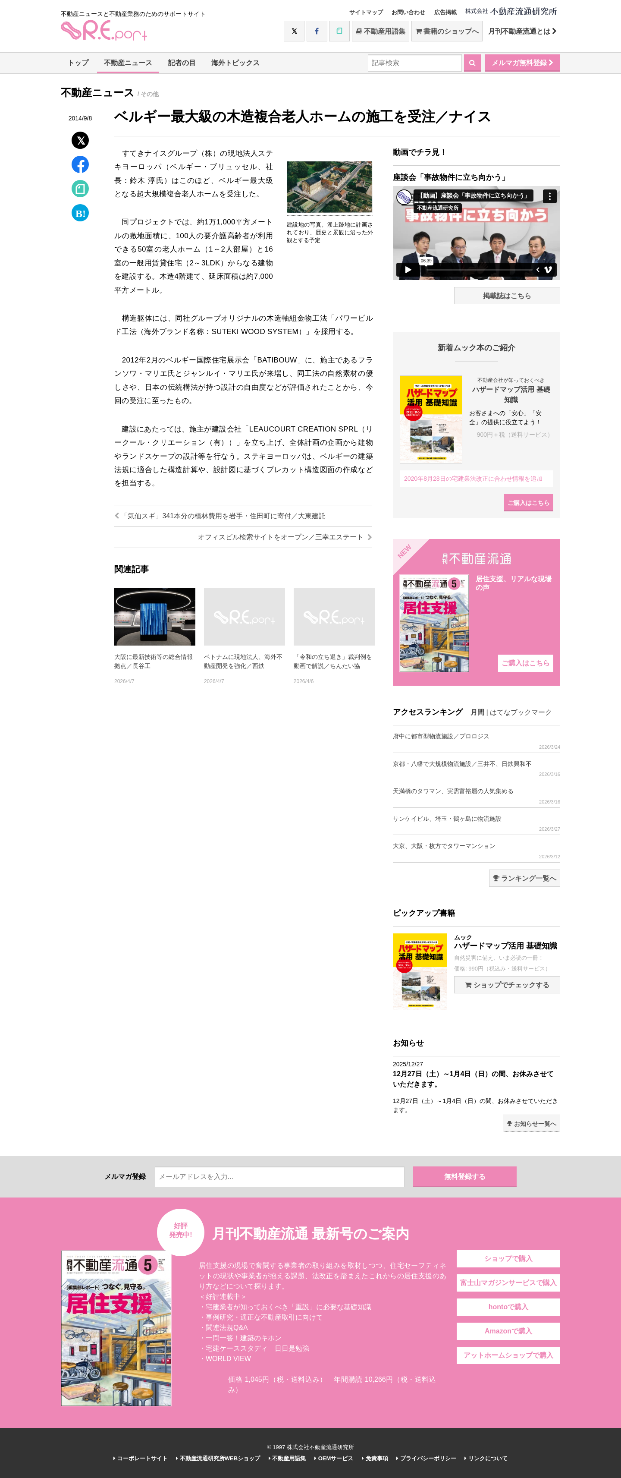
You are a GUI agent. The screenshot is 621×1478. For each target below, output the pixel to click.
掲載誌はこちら (507, 295)
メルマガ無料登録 (522, 62)
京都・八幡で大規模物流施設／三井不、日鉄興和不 (476, 768)
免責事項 (375, 1458)
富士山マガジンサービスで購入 (508, 1282)
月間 (477, 712)
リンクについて (486, 1458)
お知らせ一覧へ (531, 1123)
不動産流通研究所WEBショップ (218, 1458)
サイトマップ (366, 12)
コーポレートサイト (140, 1458)
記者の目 (182, 62)
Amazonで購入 (508, 1331)
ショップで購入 (508, 1258)
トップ (78, 62)
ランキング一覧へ (524, 878)
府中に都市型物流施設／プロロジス (476, 741)
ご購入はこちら (529, 502)
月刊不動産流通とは (522, 31)
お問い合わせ (408, 12)
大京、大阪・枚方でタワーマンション (476, 850)
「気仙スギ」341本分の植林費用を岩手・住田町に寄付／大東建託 (220, 516)
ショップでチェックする (507, 985)
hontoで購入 (508, 1307)
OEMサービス (333, 1458)
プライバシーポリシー (426, 1458)
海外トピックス (235, 62)
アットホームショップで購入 (508, 1355)
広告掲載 (445, 12)
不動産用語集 (380, 31)
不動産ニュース (128, 62)
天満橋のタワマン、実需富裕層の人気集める (476, 796)
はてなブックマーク (521, 712)
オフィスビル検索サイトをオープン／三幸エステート (285, 537)
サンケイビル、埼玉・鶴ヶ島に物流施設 (476, 823)
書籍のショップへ (447, 31)
